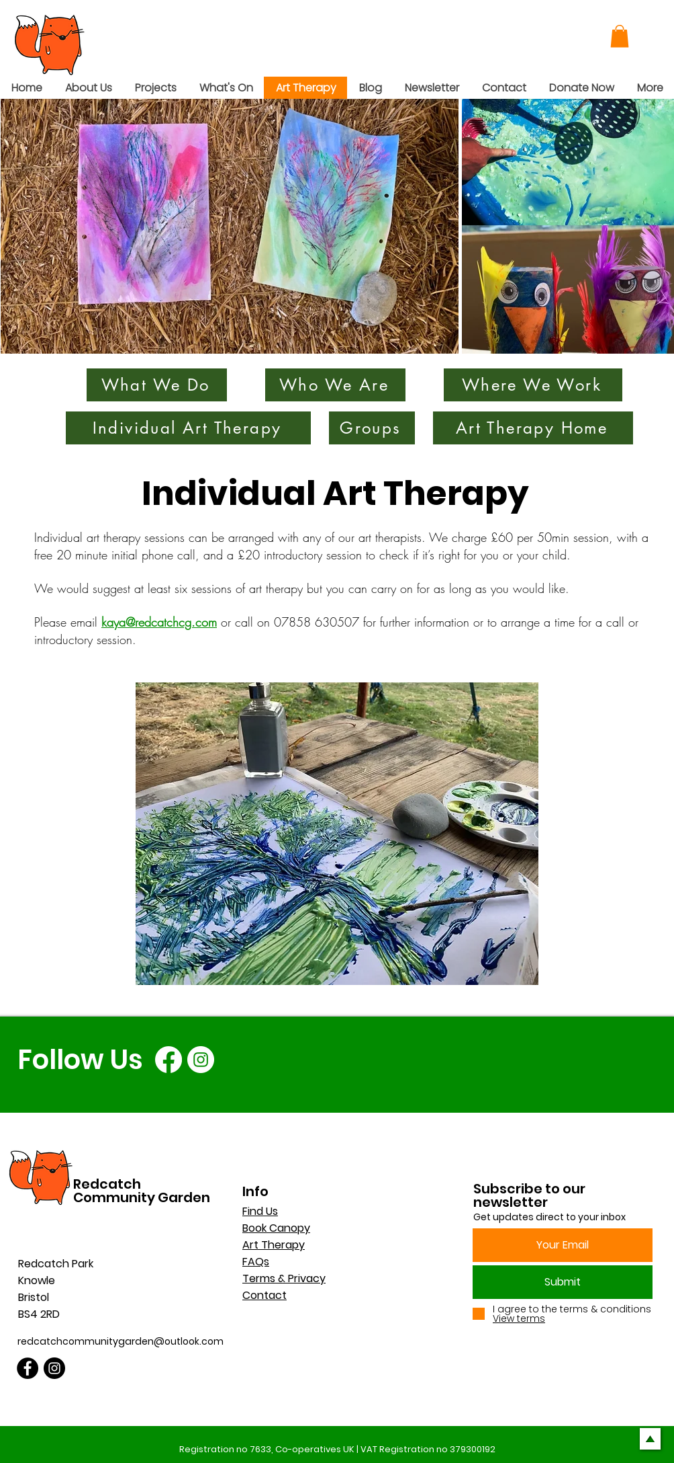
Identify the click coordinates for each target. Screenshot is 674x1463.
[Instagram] (200, 1059)
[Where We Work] (533, 384)
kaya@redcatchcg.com (159, 622)
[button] (619, 36)
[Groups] (372, 427)
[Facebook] (168, 1059)
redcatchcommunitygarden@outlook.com (120, 1341)
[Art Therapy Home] (533, 427)
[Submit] (563, 1282)
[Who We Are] (335, 384)
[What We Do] (157, 384)
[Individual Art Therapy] (188, 427)
